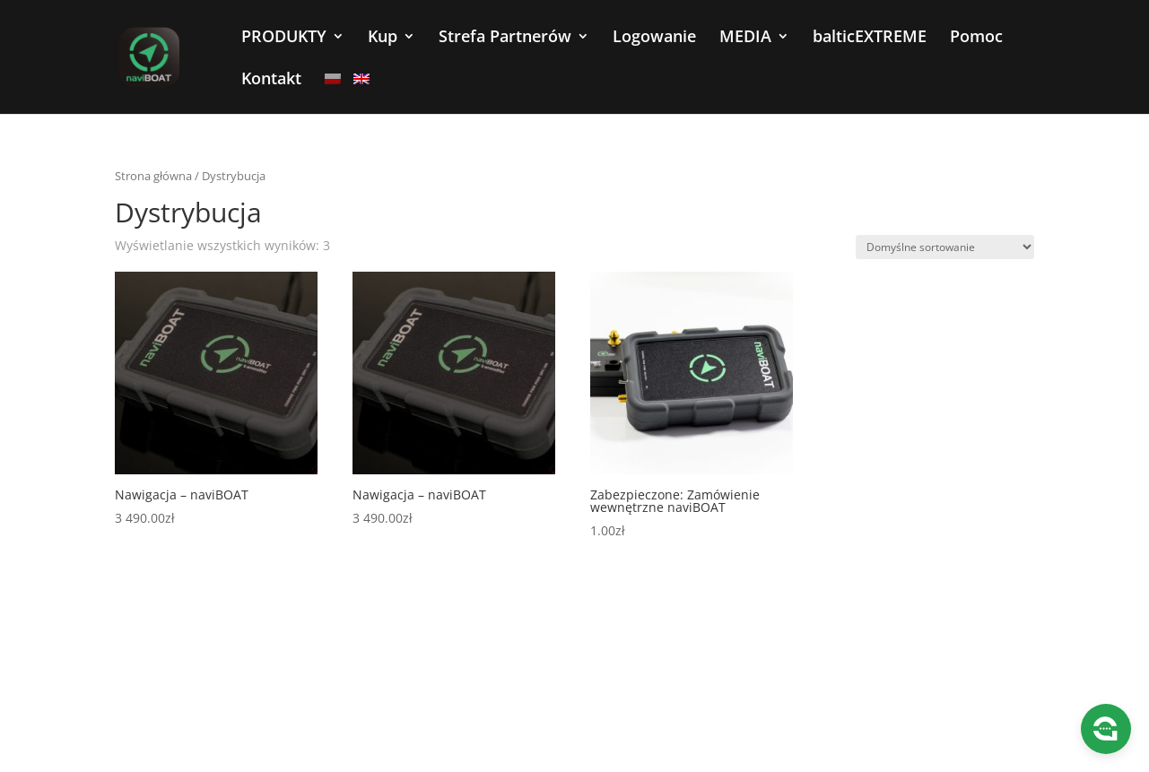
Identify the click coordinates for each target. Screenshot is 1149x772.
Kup (382, 38)
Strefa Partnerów (505, 38)
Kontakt (271, 80)
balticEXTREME (870, 38)
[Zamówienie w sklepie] (945, 247)
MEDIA (745, 38)
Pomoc (976, 38)
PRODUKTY (283, 38)
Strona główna (153, 176)
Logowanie (654, 38)
